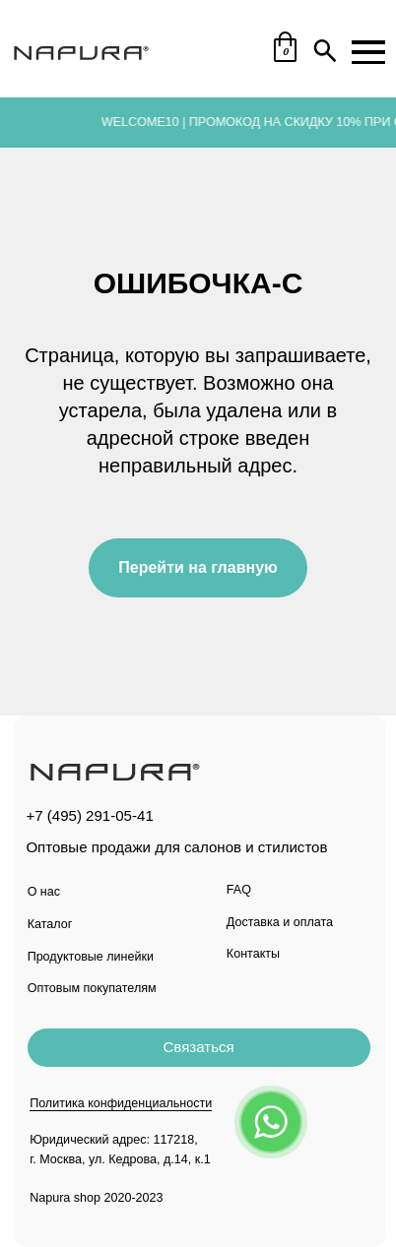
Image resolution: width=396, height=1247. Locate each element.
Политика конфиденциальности (121, 1103)
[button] (199, 1048)
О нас (44, 892)
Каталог (50, 924)
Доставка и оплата (280, 922)
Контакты (253, 954)
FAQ (239, 890)
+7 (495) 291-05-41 (89, 815)
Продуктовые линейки (91, 957)
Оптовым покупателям (92, 988)
